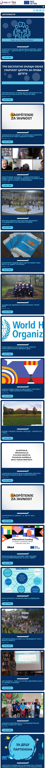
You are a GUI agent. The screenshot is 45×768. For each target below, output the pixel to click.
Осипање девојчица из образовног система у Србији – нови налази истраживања (21, 390)
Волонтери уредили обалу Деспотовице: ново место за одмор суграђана (21, 263)
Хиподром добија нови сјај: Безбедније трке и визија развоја (22, 639)
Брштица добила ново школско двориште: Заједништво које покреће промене (20, 221)
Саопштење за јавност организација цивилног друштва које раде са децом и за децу (22, 135)
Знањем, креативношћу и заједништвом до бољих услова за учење (20, 724)
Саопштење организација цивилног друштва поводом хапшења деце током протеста (21, 474)
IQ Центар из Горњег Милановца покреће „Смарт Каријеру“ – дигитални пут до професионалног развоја (22, 50)
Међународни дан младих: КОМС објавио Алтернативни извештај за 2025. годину (19, 557)
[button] (43, 6)
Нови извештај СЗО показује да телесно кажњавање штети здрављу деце (19, 348)
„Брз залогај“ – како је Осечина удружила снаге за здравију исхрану (22, 682)
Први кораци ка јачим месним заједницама (21, 598)
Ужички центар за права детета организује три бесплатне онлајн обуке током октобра (22, 93)
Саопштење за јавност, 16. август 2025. (18, 516)
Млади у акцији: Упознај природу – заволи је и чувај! (22, 432)
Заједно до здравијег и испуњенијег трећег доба (21, 305)
